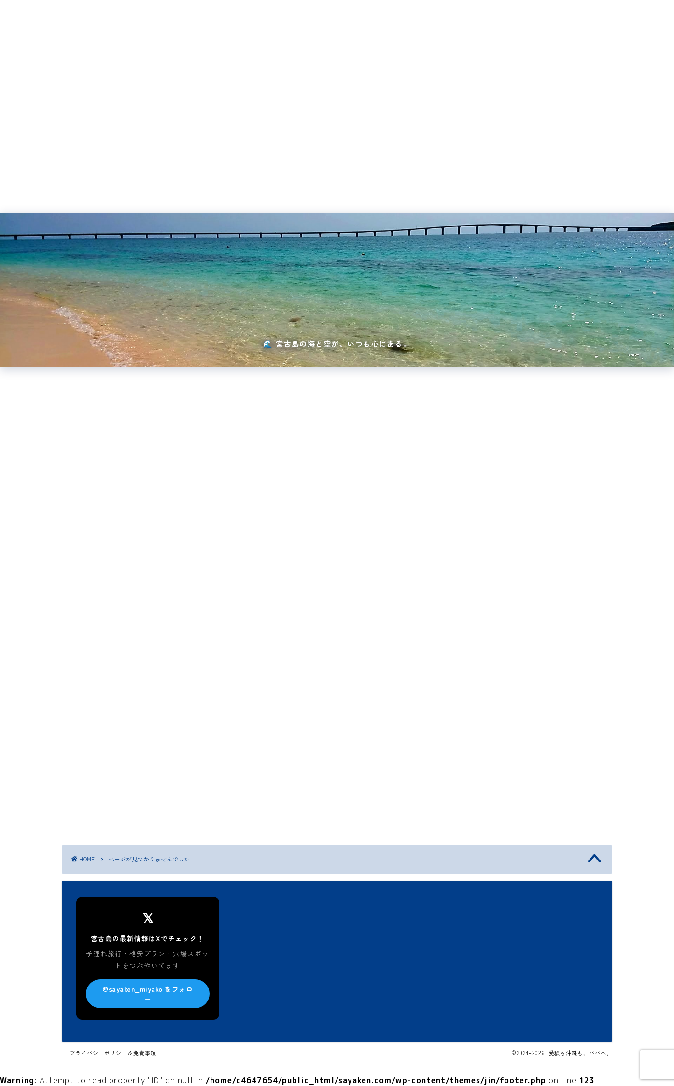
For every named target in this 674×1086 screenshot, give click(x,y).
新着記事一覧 (529, 188)
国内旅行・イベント (197, 188)
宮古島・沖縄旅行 (275, 188)
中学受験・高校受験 (125, 793)
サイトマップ (467, 188)
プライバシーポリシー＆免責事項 (113, 1053)
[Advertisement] (337, 103)
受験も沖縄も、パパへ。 (337, 15)
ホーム (135, 188)
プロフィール (343, 188)
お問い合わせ (405, 188)
